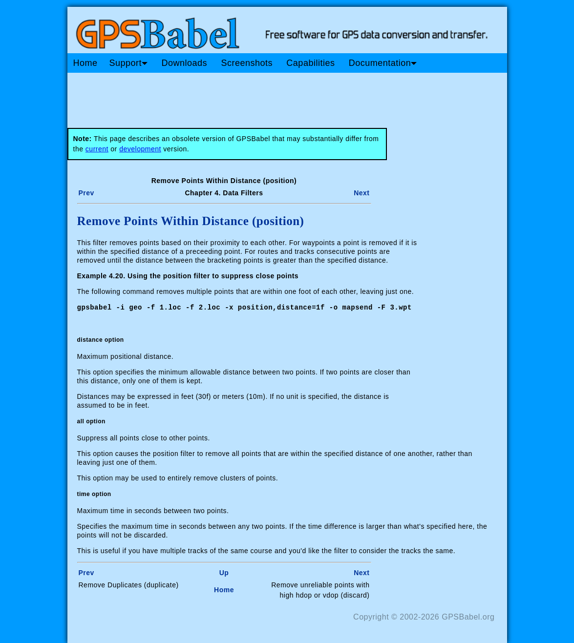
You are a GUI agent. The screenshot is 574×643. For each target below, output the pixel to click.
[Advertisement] (253, 97)
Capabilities (310, 63)
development (140, 149)
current (96, 149)
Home (85, 63)
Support (128, 63)
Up (224, 572)
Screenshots (247, 63)
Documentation (383, 63)
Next (361, 193)
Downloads (184, 63)
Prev (86, 193)
